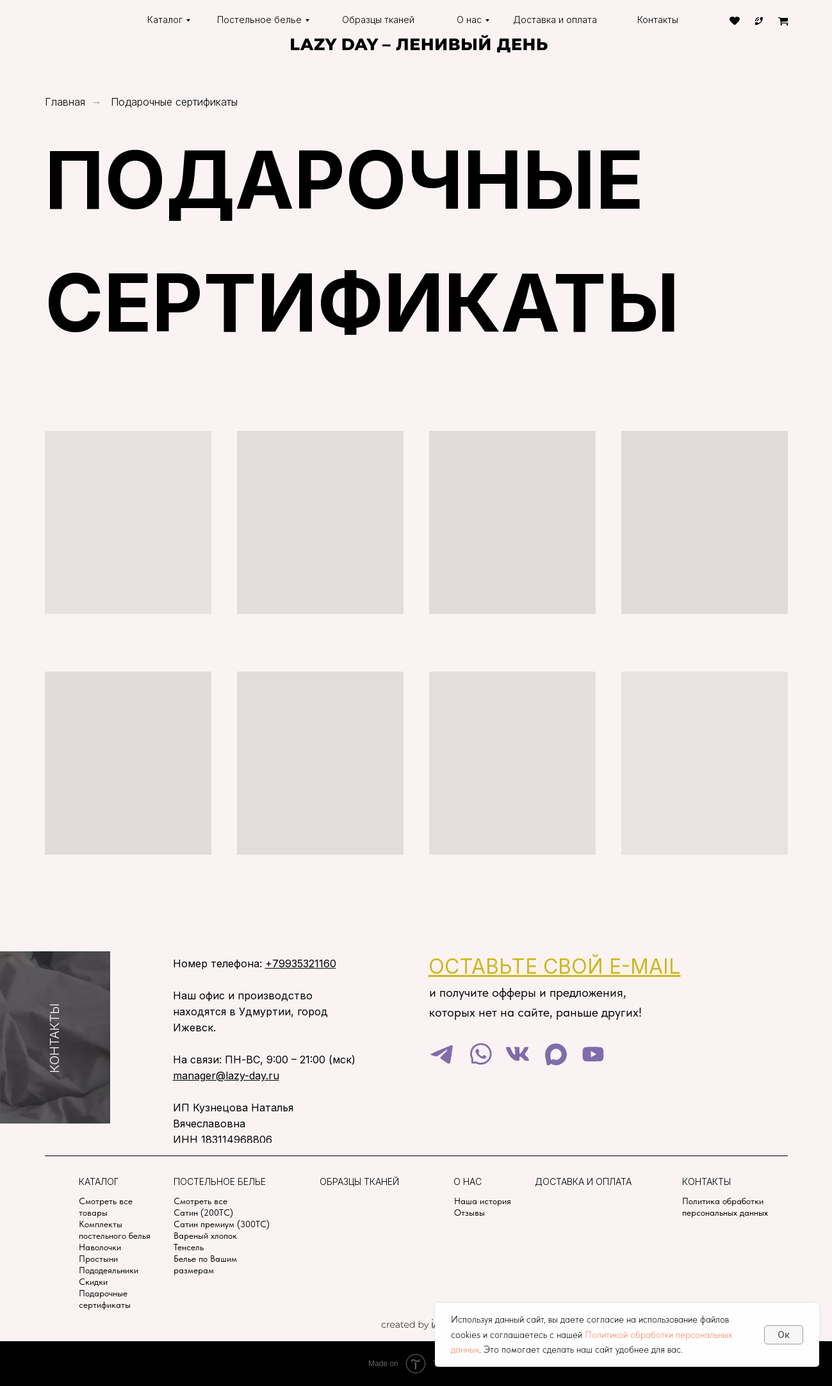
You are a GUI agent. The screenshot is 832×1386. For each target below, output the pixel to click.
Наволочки (100, 1247)
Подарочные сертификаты (174, 102)
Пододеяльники (108, 1270)
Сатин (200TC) (203, 1212)
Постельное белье (259, 19)
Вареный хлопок (205, 1235)
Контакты (657, 19)
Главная (65, 102)
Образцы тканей (378, 19)
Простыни (98, 1258)
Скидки (93, 1282)
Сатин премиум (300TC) (222, 1224)
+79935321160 (300, 963)
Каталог (165, 19)
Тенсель (189, 1247)
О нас (469, 19)
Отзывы (469, 1212)
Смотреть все (200, 1201)
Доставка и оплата (555, 19)
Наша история (482, 1201)
